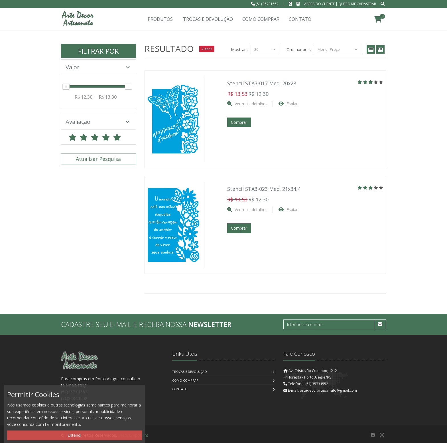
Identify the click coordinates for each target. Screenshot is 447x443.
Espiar (292, 103)
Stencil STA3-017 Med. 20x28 (261, 83)
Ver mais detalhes (251, 103)
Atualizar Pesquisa (98, 158)
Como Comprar (185, 380)
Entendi (74, 435)
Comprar (239, 122)
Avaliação (98, 122)
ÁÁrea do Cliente (319, 3)
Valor (98, 67)
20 (265, 49)
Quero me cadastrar (357, 3)
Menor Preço (337, 49)
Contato (180, 389)
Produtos (160, 19)
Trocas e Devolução (189, 371)
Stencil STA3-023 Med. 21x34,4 (263, 188)
